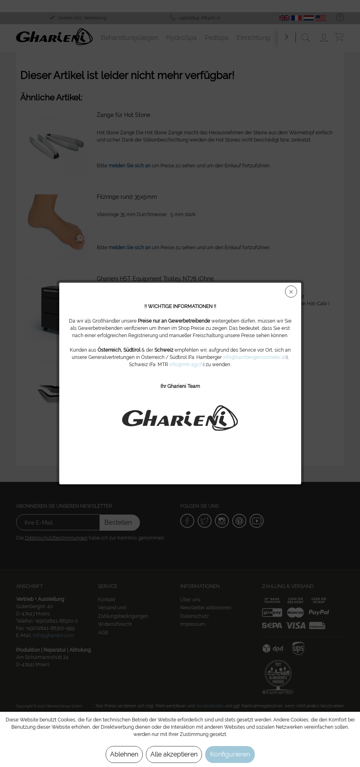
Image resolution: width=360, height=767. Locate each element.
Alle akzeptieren (174, 754)
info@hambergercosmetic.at (254, 357)
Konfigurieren (230, 754)
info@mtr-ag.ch (186, 364)
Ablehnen (124, 754)
